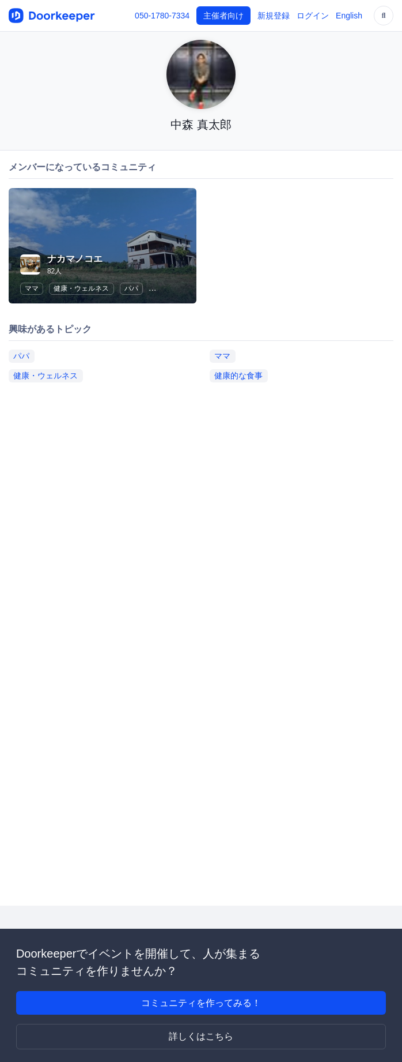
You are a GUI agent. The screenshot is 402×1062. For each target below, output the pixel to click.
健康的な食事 (238, 375)
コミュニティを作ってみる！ (201, 1003)
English (349, 15)
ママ (32, 288)
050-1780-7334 (162, 15)
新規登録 (273, 15)
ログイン (313, 15)
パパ (131, 288)
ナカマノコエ (75, 259)
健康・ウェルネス (81, 288)
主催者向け (223, 15)
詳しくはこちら (201, 1036)
